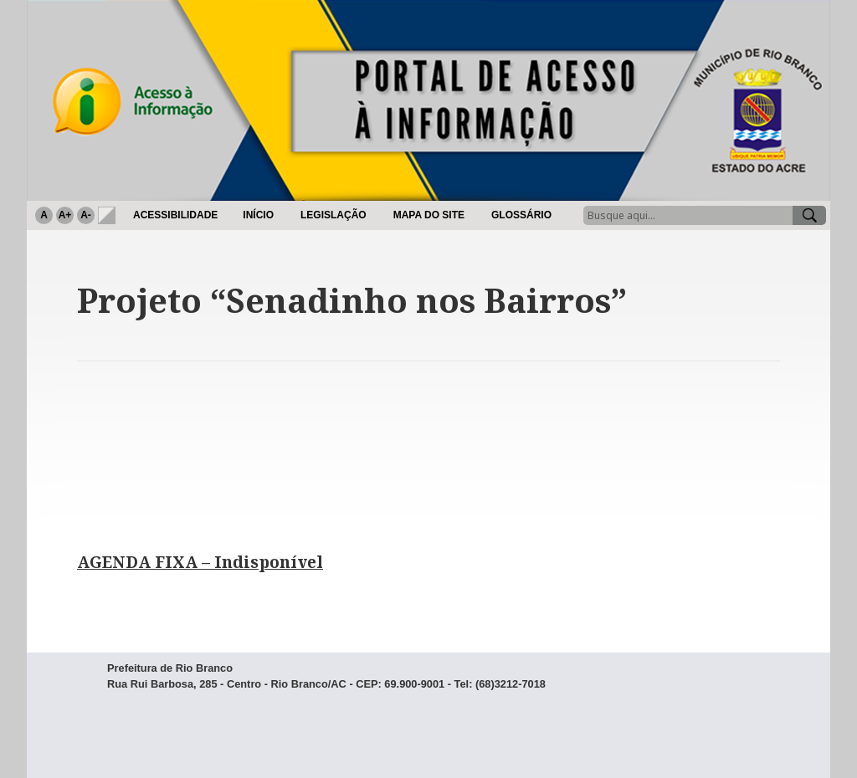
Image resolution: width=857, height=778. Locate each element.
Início (258, 215)
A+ (65, 215)
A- (85, 215)
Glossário (521, 215)
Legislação (333, 215)
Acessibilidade (175, 215)
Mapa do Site (428, 215)
